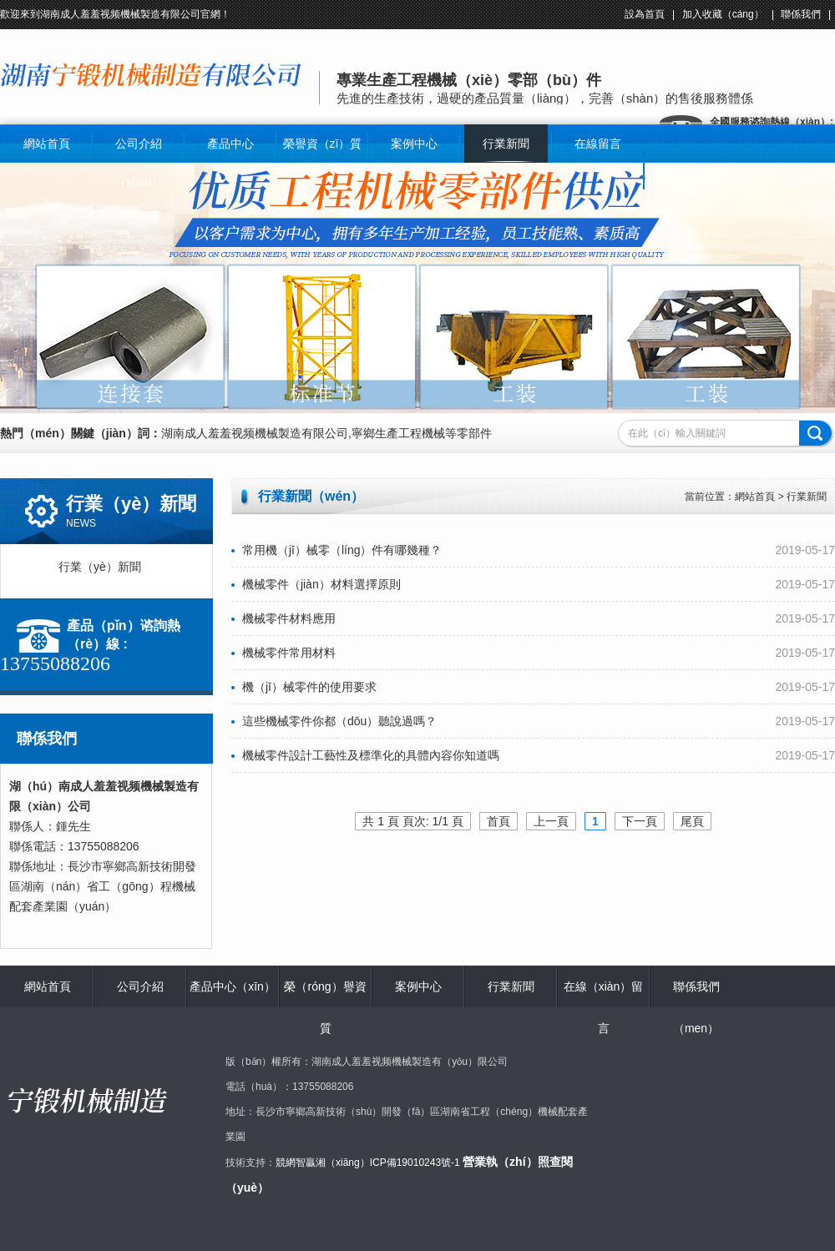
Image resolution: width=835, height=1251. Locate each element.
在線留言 (597, 143)
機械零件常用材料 (283, 652)
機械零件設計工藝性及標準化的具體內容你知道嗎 (365, 755)
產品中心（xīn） (233, 986)
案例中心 (414, 143)
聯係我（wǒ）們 (689, 189)
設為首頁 (645, 14)
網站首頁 (46, 143)
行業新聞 (506, 143)
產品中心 (230, 143)
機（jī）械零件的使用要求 (304, 687)
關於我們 (815, 44)
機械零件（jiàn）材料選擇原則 (316, 584)
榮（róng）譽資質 (325, 1007)
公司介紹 (140, 986)
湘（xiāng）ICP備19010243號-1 (388, 1162)
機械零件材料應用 (283, 618)
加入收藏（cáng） (723, 14)
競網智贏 (296, 1162)
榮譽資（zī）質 (322, 143)
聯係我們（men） (696, 1007)
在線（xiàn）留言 (604, 1007)
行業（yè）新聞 (127, 566)
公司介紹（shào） (138, 163)
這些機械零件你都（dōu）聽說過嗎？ (334, 721)
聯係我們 (801, 14)
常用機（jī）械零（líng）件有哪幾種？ (336, 550)
